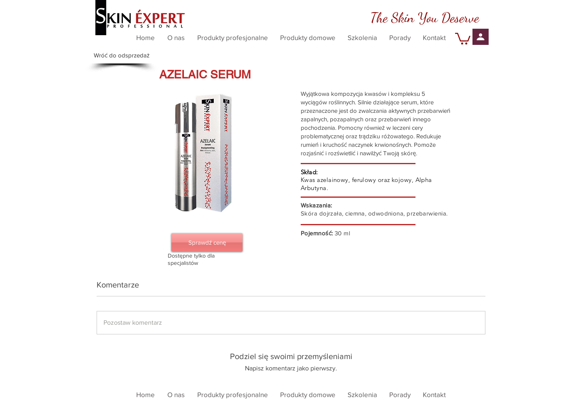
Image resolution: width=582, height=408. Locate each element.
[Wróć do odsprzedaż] (121, 55)
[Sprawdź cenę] (206, 242)
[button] (462, 38)
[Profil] (480, 37)
